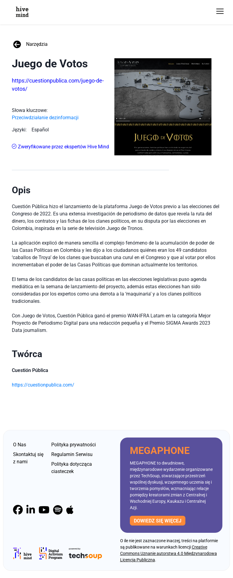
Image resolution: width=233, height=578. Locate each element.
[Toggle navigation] (220, 11)
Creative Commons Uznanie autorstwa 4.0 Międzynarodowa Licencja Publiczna (168, 553)
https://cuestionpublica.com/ (43, 385)
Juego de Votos (50, 63)
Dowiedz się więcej (157, 521)
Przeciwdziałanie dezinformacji (45, 117)
